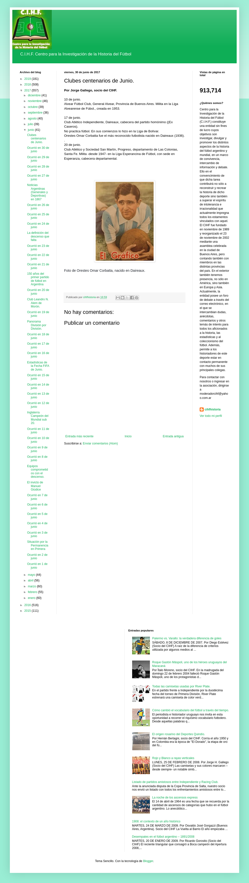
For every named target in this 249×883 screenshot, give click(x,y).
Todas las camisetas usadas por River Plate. (181, 686)
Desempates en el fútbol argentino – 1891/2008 (163, 836)
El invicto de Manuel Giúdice (35, 486)
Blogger (148, 861)
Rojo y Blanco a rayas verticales (173, 758)
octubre (33, 107)
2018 (28, 84)
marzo (32, 586)
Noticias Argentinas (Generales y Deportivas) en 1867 (37, 192)
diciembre (34, 95)
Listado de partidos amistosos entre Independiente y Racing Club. (175, 782)
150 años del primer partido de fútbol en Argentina (38, 279)
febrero (33, 592)
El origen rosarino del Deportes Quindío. (178, 734)
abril (31, 580)
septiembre (35, 112)
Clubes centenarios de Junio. (36, 138)
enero (32, 598)
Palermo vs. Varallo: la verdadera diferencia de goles (186, 638)
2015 (28, 610)
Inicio (128, 436)
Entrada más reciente (79, 436)
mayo (32, 575)
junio (31, 130)
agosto (32, 118)
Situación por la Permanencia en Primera (37, 545)
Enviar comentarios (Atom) (100, 443)
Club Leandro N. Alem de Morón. (38, 303)
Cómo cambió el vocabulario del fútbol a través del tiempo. (190, 710)
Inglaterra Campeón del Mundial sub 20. (37, 418)
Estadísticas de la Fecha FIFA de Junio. (38, 366)
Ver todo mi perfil (211, 416)
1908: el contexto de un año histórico (156, 821)
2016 (28, 605)
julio (31, 124)
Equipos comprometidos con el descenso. (37, 471)
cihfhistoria (213, 409)
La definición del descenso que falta (38, 236)
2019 (28, 79)
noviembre (35, 101)
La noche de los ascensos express (174, 797)
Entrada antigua (173, 436)
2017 (28, 90)
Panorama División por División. (36, 325)
